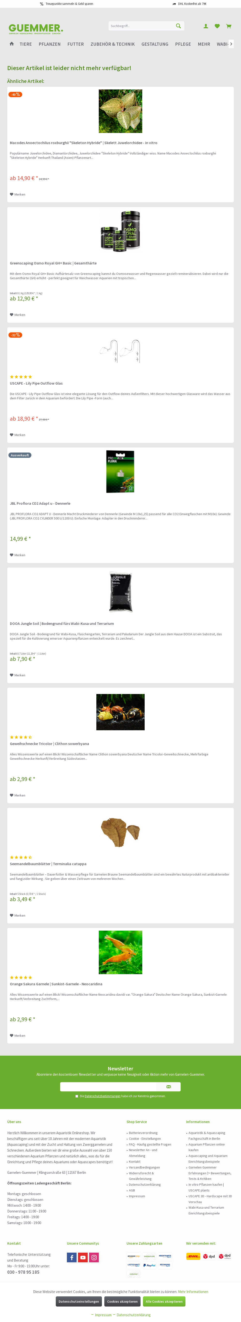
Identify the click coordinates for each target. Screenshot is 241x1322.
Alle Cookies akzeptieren (164, 1301)
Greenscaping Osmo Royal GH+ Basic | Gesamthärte (53, 263)
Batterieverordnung (143, 1133)
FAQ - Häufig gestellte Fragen (150, 1144)
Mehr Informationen (193, 1291)
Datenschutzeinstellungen (79, 1301)
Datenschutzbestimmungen (102, 1096)
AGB (132, 1190)
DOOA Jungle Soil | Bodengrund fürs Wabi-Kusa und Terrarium (62, 623)
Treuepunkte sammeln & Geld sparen (69, 4)
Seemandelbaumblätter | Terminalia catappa (48, 863)
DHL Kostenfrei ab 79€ (192, 4)
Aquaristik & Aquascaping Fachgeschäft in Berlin (207, 1136)
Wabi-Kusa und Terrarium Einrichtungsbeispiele (206, 1210)
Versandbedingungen (144, 1167)
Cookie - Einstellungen (145, 1138)
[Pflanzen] (49, 44)
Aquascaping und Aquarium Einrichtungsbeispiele (208, 1159)
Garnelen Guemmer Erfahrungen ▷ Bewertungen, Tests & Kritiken (210, 1173)
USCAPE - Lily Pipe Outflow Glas (36, 383)
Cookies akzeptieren (122, 1301)
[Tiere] (25, 44)
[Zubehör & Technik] (112, 44)
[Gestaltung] (155, 44)
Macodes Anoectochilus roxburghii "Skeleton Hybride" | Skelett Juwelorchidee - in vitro (83, 142)
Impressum (137, 1196)
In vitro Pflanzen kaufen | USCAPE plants (206, 1187)
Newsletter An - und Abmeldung (143, 1153)
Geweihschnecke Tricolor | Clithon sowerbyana (49, 743)
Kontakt (134, 1161)
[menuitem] (229, 26)
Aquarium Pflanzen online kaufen (207, 1147)
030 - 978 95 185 (23, 1272)
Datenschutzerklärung (145, 1184)
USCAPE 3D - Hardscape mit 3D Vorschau (210, 1199)
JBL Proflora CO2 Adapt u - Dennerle (40, 503)
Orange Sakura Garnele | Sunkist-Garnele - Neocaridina (56, 983)
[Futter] (75, 44)
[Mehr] (203, 44)
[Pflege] (183, 44)
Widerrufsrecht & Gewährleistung (141, 1176)
